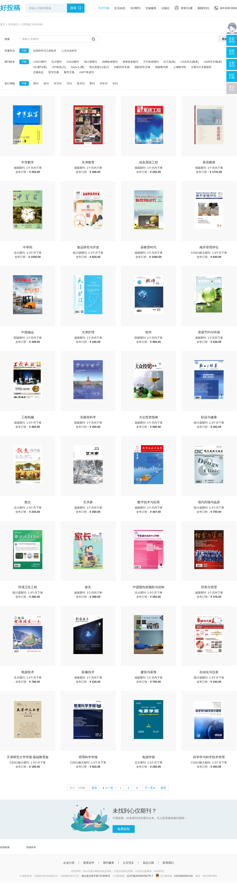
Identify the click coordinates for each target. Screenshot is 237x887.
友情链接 (4, 847)
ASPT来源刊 (86, 72)
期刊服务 (108, 862)
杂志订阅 (148, 862)
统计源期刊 (90, 61)
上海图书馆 (179, 67)
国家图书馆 (161, 67)
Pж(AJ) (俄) (77, 67)
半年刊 (103, 83)
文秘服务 (150, 8)
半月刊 (57, 83)
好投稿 (10, 7)
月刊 (69, 83)
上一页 (109, 787)
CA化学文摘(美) (190, 61)
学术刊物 (103, 8)
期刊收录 (10, 61)
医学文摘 (54, 72)
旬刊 (46, 83)
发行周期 (10, 83)
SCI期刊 (135, 8)
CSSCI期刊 (39, 61)
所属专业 (10, 50)
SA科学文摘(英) (213, 61)
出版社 (165, 8)
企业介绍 (68, 862)
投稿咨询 (31, 847)
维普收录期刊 (130, 61)
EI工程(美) (170, 61)
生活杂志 (119, 8)
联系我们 (168, 862)
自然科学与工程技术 (44, 50)
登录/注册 (184, 8)
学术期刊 (13, 24)
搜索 (73, 8)
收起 (225, 39)
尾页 (163, 787)
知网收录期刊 (110, 61)
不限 (24, 50)
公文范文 (128, 862)
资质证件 (88, 862)
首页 (2, 24)
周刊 (35, 83)
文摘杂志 (38, 72)
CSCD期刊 (73, 61)
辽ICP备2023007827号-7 (140, 876)
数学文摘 (69, 72)
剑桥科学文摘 (122, 67)
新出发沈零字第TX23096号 (96, 876)
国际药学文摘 (142, 67)
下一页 (149, 787)
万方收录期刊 (151, 61)
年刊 (115, 83)
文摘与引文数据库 (201, 67)
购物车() (203, 8)
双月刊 (81, 83)
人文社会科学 (69, 50)
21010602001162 (183, 876)
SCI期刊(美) (40, 67)
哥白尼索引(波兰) (99, 67)
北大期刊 (56, 61)
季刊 (92, 83)
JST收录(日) (59, 67)
